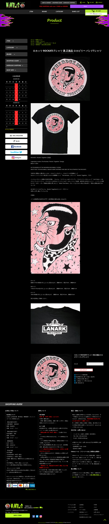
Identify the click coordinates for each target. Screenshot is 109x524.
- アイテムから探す (71, 504)
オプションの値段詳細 (81, 374)
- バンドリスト (70, 512)
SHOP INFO (10, 70)
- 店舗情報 (95, 509)
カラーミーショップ (42, 522)
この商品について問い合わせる (84, 381)
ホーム (32, 39)
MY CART (90, 2)
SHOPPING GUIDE (57, 3)
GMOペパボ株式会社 (59, 522)
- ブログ (95, 507)
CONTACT (99, 2)
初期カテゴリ (39, 39)
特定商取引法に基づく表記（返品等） (85, 377)
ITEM (31, 11)
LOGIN (82, 2)
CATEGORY (59, 11)
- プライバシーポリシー (98, 514)
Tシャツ (42, 41)
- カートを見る (82, 509)
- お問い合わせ (96, 512)
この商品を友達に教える (82, 379)
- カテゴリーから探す (72, 509)
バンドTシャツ (47, 43)
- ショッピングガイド (83, 514)
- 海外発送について (83, 512)
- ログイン (81, 507)
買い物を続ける (80, 383)
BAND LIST (76, 11)
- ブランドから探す (71, 507)
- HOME (95, 504)
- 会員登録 (81, 504)
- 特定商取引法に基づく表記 (85, 517)
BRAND (44, 11)
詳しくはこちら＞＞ (31, 489)
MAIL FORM (18, 515)
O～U (54, 43)
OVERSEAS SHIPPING (69, 3)
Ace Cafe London (46, 44)
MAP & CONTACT (46, 3)
